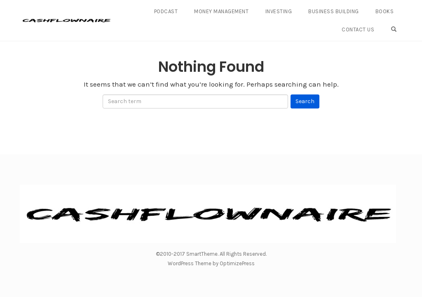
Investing (278, 11)
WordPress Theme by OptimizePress (211, 263)
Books (384, 11)
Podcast (166, 11)
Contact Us (358, 29)
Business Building (333, 11)
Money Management (221, 11)
